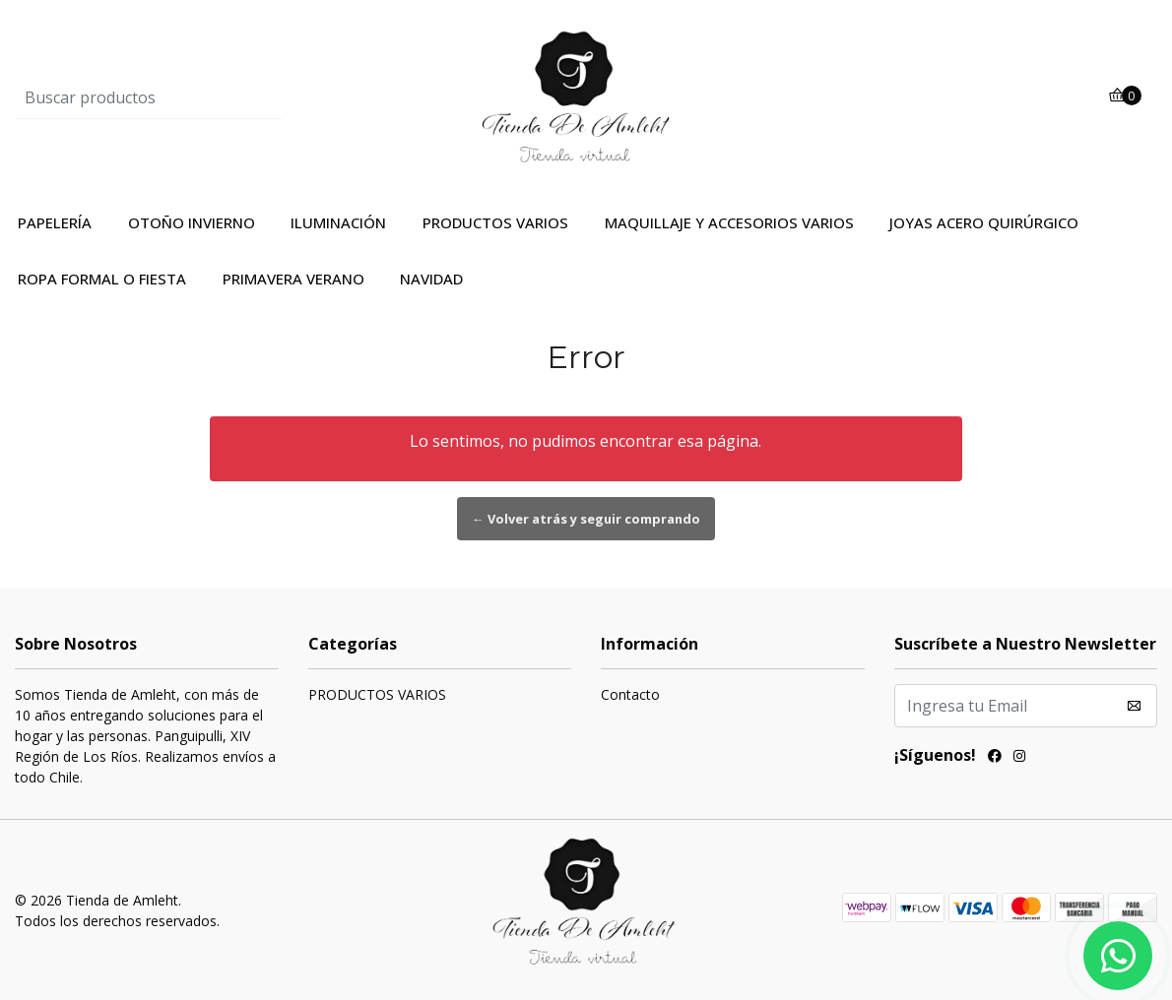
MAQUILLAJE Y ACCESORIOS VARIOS (729, 222)
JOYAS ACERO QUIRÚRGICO (983, 222)
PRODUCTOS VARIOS (495, 222)
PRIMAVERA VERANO (293, 278)
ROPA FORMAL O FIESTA (102, 278)
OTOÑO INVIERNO (191, 222)
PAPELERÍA (55, 222)
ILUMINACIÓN (338, 222)
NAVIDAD (431, 278)
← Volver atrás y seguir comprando (586, 519)
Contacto (630, 694)
